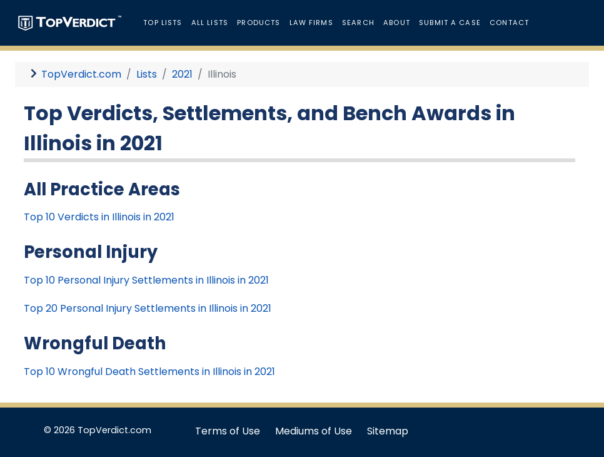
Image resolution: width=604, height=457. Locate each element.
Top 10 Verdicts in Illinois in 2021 (99, 217)
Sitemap (387, 431)
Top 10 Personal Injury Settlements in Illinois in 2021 (146, 280)
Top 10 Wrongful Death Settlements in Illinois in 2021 (149, 371)
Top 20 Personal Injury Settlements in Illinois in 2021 (147, 308)
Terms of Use (227, 431)
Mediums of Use (313, 431)
